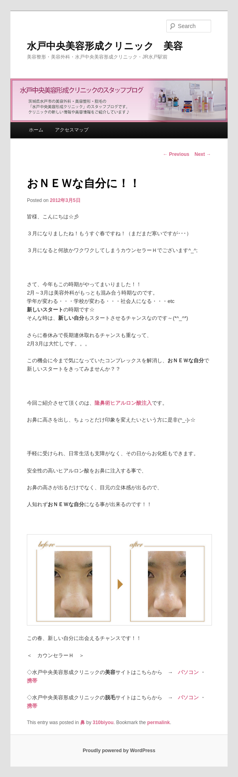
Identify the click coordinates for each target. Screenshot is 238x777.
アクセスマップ (72, 130)
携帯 (32, 681)
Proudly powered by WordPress (119, 750)
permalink (158, 722)
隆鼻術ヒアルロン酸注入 (123, 403)
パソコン (188, 672)
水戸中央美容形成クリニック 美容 (105, 45)
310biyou (103, 722)
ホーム (36, 130)
